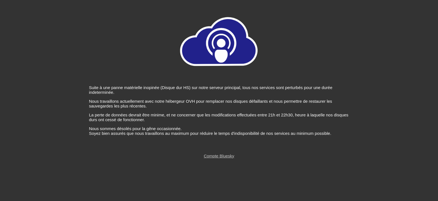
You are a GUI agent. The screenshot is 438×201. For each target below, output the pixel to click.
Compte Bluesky (219, 156)
